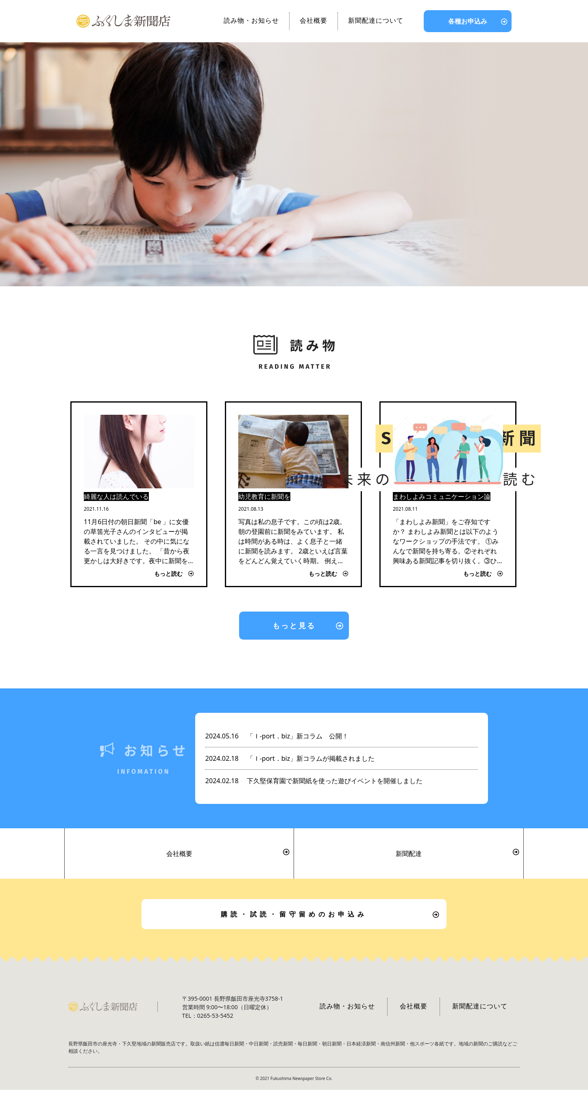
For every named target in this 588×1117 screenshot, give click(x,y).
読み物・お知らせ (251, 20)
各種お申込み (467, 21)
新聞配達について (375, 20)
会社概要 (313, 20)
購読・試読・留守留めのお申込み (294, 914)
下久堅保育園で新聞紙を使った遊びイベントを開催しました (313, 780)
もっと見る (294, 625)
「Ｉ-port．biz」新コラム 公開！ (276, 736)
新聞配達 (409, 853)
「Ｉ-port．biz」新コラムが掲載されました (290, 758)
